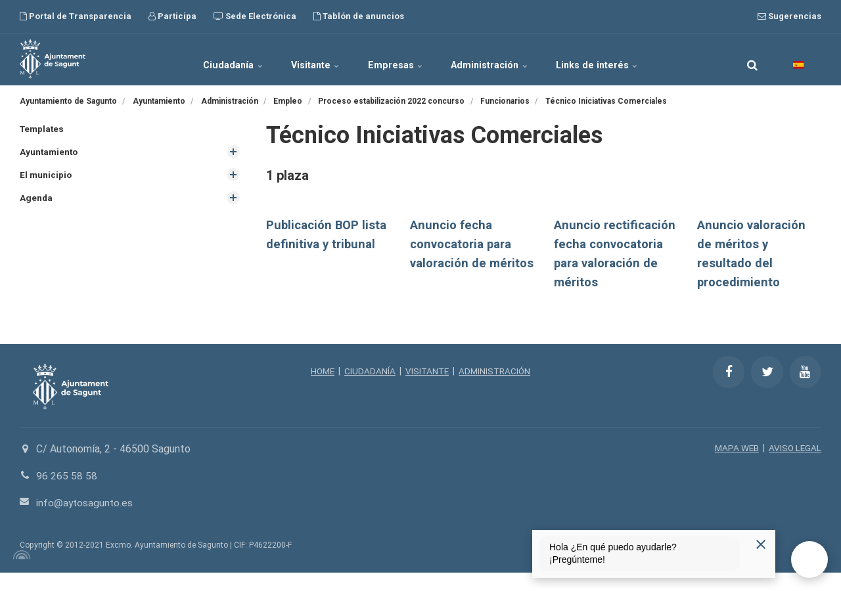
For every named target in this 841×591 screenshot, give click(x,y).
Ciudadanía (214, 59)
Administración (500, 59)
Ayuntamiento (50, 152)
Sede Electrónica (255, 16)
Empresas (396, 59)
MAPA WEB (735, 467)
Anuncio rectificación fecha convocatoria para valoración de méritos (610, 262)
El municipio (46, 175)
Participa (172, 16)
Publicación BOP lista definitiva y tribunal (314, 244)
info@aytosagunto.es (85, 521)
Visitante (306, 59)
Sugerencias (789, 16)
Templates (43, 128)
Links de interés (617, 59)
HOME (320, 390)
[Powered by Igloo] (19, 573)
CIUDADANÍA (368, 390)
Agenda (36, 198)
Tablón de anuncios (358, 16)
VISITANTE (426, 390)
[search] (752, 59)
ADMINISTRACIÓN (496, 390)
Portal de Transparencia (75, 16)
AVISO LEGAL (794, 467)
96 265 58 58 (66, 494)
